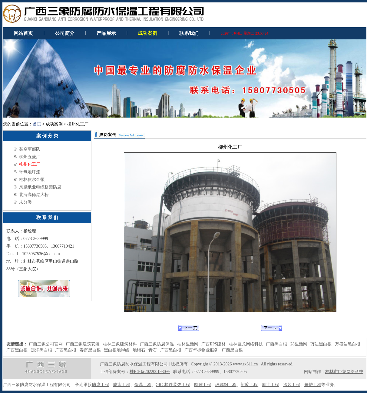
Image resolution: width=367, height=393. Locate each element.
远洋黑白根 (41, 350)
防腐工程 (100, 384)
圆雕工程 (202, 384)
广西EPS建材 (213, 344)
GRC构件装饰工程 (173, 384)
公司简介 (64, 33)
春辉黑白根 (90, 350)
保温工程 (142, 384)
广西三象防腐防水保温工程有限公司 (134, 364)
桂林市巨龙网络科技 (344, 371)
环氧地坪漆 (29, 172)
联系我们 (189, 33)
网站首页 (23, 33)
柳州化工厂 (29, 164)
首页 (37, 124)
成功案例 (147, 33)
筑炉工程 (312, 384)
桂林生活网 (187, 344)
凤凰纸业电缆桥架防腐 (40, 187)
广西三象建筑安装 (83, 344)
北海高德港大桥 (34, 194)
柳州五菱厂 (29, 157)
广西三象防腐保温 (157, 344)
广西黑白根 (276, 344)
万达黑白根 (321, 344)
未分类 (25, 202)
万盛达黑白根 (347, 344)
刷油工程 (270, 384)
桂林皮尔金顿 (32, 179)
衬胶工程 (249, 384)
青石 (152, 350)
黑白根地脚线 (116, 350)
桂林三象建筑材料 (120, 344)
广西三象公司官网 (46, 344)
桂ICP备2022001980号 (150, 371)
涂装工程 (291, 384)
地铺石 (139, 350)
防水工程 (121, 384)
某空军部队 (29, 149)
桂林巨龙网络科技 (246, 344)
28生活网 (298, 344)
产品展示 (106, 33)
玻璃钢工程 (225, 384)
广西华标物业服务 (201, 350)
